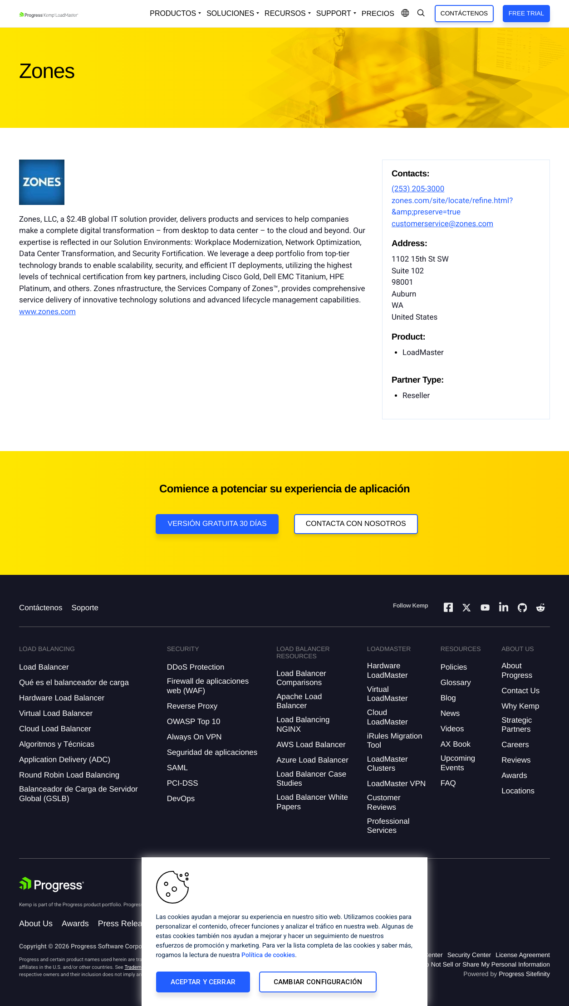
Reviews (515, 760)
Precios (378, 14)
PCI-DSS (182, 783)
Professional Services (388, 826)
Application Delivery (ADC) (64, 759)
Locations (518, 791)
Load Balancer (44, 667)
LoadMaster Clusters (387, 764)
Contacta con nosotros (356, 524)
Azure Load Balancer (312, 760)
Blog (448, 698)
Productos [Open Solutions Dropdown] (173, 13)
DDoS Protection (196, 667)
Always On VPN (194, 737)
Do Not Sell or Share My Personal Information (485, 964)
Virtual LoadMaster (387, 694)
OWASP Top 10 (194, 721)
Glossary (456, 682)
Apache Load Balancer (299, 701)
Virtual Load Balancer (56, 713)
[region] (284, 931)
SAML (177, 767)
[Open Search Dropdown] (421, 13)
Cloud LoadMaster (387, 717)
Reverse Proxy (192, 706)
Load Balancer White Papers (312, 802)
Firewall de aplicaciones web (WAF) (208, 686)
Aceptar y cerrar (203, 982)
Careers (515, 744)
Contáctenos (464, 13)
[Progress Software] (51, 884)
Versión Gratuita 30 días (216, 524)
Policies (454, 667)
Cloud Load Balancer (55, 728)
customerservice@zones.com (442, 223)
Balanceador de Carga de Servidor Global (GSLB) (78, 793)
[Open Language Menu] (405, 13)
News (450, 713)
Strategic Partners (516, 725)
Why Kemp (520, 706)
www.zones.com (47, 311)
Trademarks (137, 967)
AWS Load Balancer (310, 744)
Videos (452, 728)
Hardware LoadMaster (387, 670)
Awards (514, 775)
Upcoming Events (458, 763)
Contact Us (520, 690)
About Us (36, 923)
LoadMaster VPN (396, 783)
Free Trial (526, 13)
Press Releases (126, 923)
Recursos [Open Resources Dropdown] (285, 13)
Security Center (469, 954)
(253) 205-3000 (418, 189)
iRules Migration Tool (394, 740)
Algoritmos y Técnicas (56, 744)
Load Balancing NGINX (302, 724)
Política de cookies (268, 955)
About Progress (516, 670)
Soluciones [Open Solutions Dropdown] (230, 13)
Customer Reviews (384, 802)
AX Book (456, 744)
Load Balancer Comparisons (301, 678)
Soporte (84, 607)
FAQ (448, 783)
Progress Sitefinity (524, 973)
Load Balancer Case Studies (311, 778)
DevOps (181, 798)
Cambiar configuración (318, 982)
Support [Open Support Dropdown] (333, 13)
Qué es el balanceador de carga (74, 682)
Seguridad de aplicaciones (212, 752)
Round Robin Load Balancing (69, 775)
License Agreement (522, 954)
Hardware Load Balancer (61, 698)
